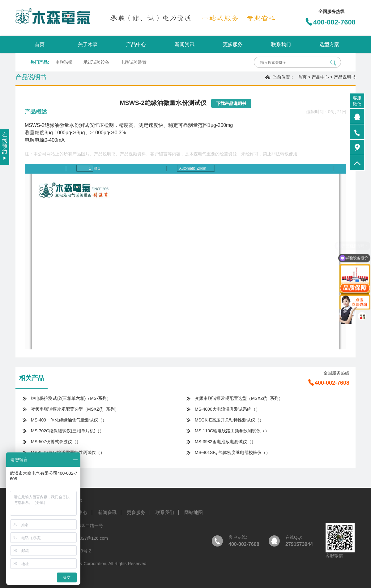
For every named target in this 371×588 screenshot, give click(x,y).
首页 (40, 44)
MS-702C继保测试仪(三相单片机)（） (67, 430)
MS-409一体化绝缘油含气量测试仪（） (69, 419)
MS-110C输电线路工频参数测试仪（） (232, 430)
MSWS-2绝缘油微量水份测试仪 (59, 125)
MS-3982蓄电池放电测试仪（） (225, 441)
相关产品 (31, 377)
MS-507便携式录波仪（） (56, 441)
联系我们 (281, 44)
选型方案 (329, 44)
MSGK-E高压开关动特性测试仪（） (229, 419)
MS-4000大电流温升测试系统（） (227, 409)
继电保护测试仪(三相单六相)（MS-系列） (71, 398)
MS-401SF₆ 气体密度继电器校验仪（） (232, 452)
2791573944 (299, 544)
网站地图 (193, 512)
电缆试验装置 (134, 62)
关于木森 (88, 44)
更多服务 (233, 44)
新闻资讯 (184, 44)
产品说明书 (345, 77)
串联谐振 (64, 62)
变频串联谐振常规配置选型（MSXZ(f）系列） (239, 398)
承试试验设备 (96, 62)
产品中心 (136, 44)
